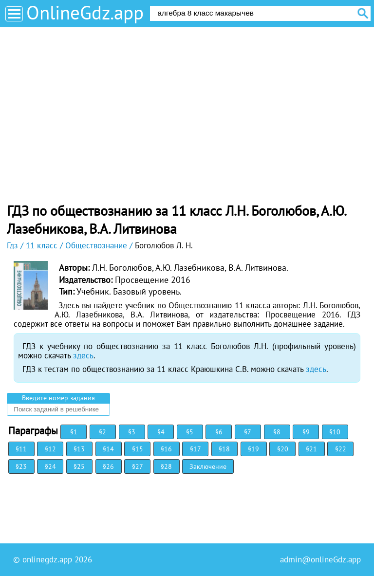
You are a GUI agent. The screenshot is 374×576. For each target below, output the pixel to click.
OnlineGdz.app (85, 12)
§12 (50, 449)
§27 (137, 466)
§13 (79, 449)
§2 (102, 431)
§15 (137, 449)
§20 (282, 449)
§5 (189, 431)
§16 (166, 449)
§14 (108, 449)
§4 (161, 431)
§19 (253, 449)
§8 (276, 431)
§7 (247, 431)
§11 (21, 449)
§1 (73, 431)
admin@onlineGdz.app (320, 559)
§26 (108, 466)
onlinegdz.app (47, 559)
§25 (79, 466)
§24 (50, 466)
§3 (131, 431)
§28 (166, 466)
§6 (219, 431)
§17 (195, 449)
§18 (224, 449)
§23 (21, 466)
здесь (83, 355)
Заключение (207, 466)
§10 (334, 431)
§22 (340, 449)
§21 (311, 449)
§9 (306, 431)
